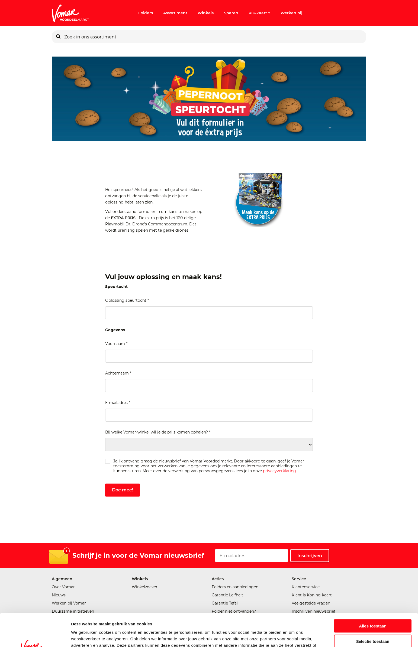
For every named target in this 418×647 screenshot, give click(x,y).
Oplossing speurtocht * (127, 300)
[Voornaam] (209, 356)
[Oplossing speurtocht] (209, 312)
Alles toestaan (373, 592)
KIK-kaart (259, 13)
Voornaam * (116, 343)
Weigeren (373, 623)
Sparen (231, 13)
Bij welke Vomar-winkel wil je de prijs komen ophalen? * (157, 432)
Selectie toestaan (373, 608)
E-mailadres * (117, 402)
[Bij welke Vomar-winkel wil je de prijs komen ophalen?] (209, 444)
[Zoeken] (58, 36)
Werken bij (291, 13)
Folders (145, 13)
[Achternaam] (209, 385)
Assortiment (175, 13)
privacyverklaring (279, 470)
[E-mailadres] (209, 415)
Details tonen (293, 636)
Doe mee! (122, 489)
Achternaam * (118, 373)
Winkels (206, 13)
